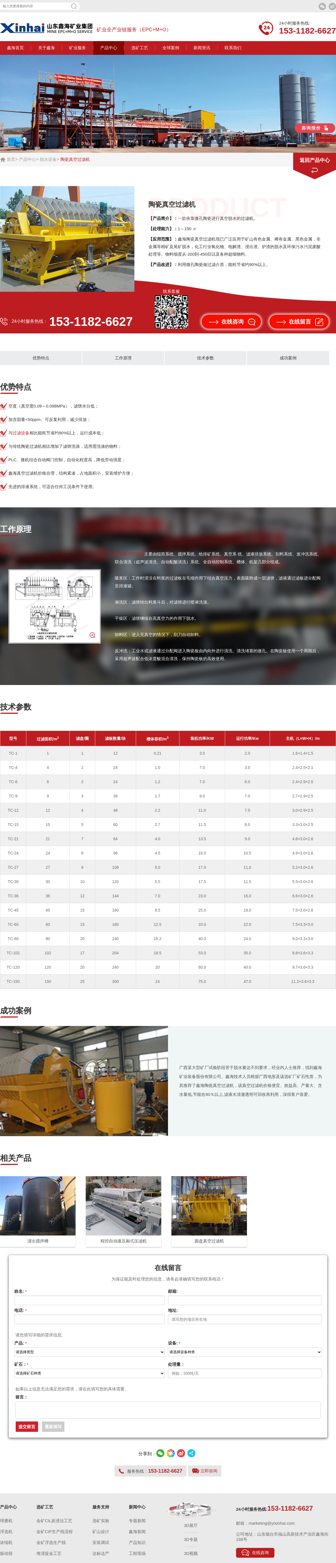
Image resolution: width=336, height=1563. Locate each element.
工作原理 (123, 358)
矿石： (21, 1364)
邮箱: (173, 1291)
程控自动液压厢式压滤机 (124, 1241)
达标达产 (100, 1556)
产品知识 (137, 1545)
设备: (174, 1343)
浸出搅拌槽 (37, 1241)
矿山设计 (100, 1535)
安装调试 (100, 1545)
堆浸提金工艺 (49, 1556)
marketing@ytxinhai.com (272, 1526)
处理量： (176, 1364)
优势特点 (40, 358)
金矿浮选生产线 (51, 1545)
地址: (173, 1310)
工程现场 (137, 1556)
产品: (20, 1343)
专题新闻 (137, 1524)
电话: (20, 1310)
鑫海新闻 (137, 1535)
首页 (11, 159)
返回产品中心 (315, 160)
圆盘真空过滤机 (209, 1241)
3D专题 (191, 1542)
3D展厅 (191, 1528)
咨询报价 (315, 128)
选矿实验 (100, 1524)
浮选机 (6, 1535)
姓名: (20, 1291)
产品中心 (27, 159)
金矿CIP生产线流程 (54, 1535)
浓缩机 (6, 1545)
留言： (21, 1397)
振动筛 (6, 1556)
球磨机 (6, 1524)
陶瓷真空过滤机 (129, 554)
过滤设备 (21, 432)
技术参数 (205, 358)
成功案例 (288, 358)
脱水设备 (48, 159)
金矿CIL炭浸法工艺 (54, 1524)
